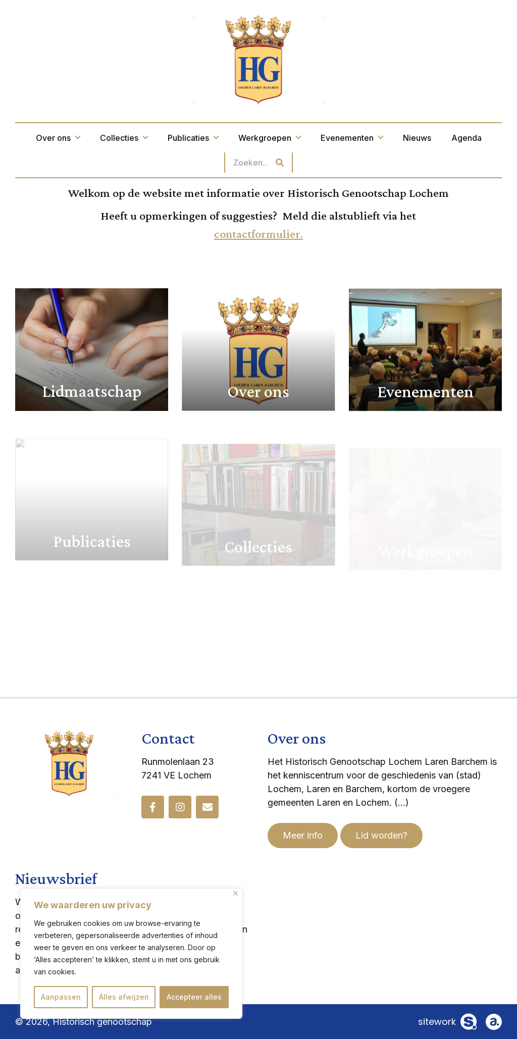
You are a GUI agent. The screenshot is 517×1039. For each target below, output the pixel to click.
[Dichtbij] (235, 893)
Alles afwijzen (124, 997)
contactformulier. (258, 233)
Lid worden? (381, 835)
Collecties (123, 138)
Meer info (303, 835)
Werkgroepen (269, 138)
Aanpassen (61, 997)
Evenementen (352, 138)
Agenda (466, 138)
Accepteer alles (194, 997)
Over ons (58, 138)
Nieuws (417, 138)
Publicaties (193, 138)
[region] (131, 954)
